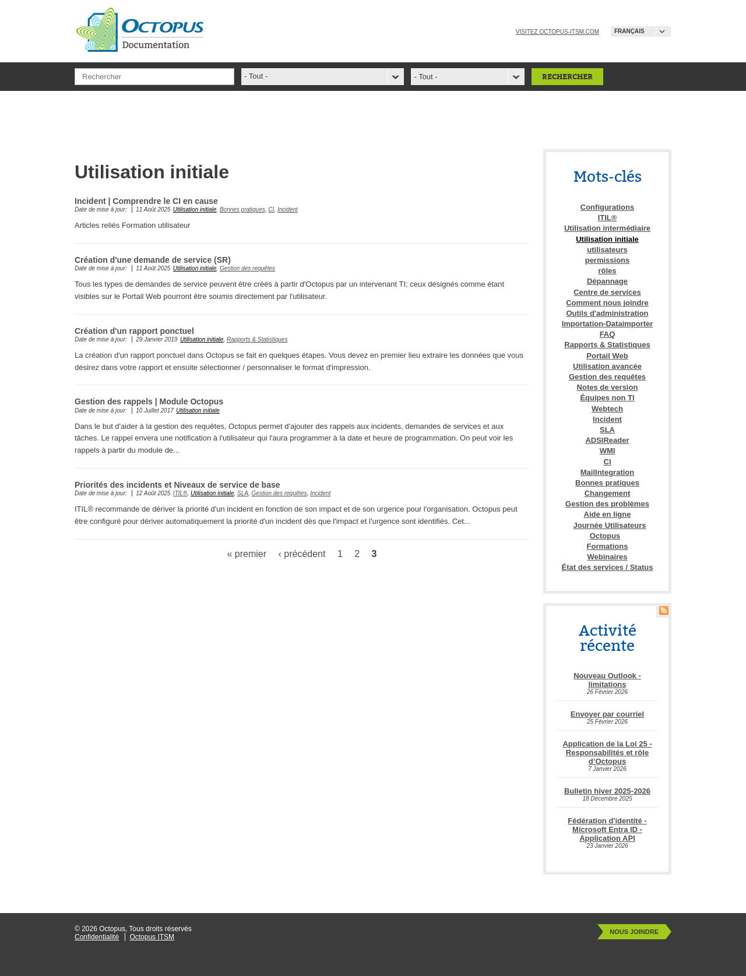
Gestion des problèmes (607, 503)
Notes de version (607, 387)
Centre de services (607, 292)
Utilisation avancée (607, 366)
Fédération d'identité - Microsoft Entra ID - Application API (607, 829)
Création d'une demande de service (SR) (153, 260)
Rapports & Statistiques (257, 339)
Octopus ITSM (151, 937)
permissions (607, 260)
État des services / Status (607, 567)
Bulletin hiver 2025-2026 (607, 791)
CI (271, 209)
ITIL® (180, 493)
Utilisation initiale (194, 209)
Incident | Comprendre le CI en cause (146, 201)
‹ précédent (302, 554)
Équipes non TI (607, 397)
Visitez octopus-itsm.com (557, 32)
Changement (608, 493)
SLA (242, 493)
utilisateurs (607, 249)
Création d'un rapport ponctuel (134, 331)
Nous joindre (634, 931)
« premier (246, 554)
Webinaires (607, 556)
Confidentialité (97, 937)
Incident (287, 209)
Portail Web (607, 355)
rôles (607, 270)
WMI (607, 450)
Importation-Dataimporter (607, 323)
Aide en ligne (607, 514)
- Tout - (425, 76)
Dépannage (607, 281)
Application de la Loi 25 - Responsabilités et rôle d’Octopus (607, 752)
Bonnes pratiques (242, 209)
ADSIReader (607, 440)
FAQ (607, 334)
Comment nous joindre (607, 302)
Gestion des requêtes (247, 268)
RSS (663, 610)
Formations (607, 546)
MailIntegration (607, 472)
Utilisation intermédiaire (607, 228)
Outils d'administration (607, 313)
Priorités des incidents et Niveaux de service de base (177, 484)
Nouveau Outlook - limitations (607, 680)
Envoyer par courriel (607, 714)
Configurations (607, 207)
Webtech (607, 408)
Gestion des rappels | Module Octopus (149, 401)
